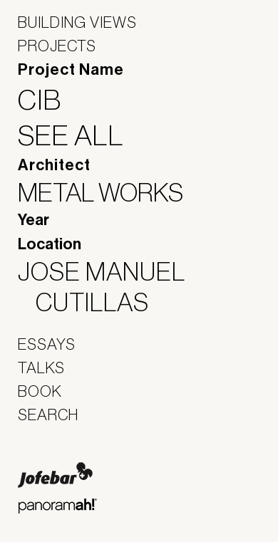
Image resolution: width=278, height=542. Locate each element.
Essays (47, 344)
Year (33, 220)
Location (49, 244)
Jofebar (55, 475)
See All (80, 135)
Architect (54, 165)
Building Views (77, 22)
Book (40, 391)
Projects (57, 45)
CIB (48, 99)
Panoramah (57, 506)
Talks (41, 367)
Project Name (71, 70)
